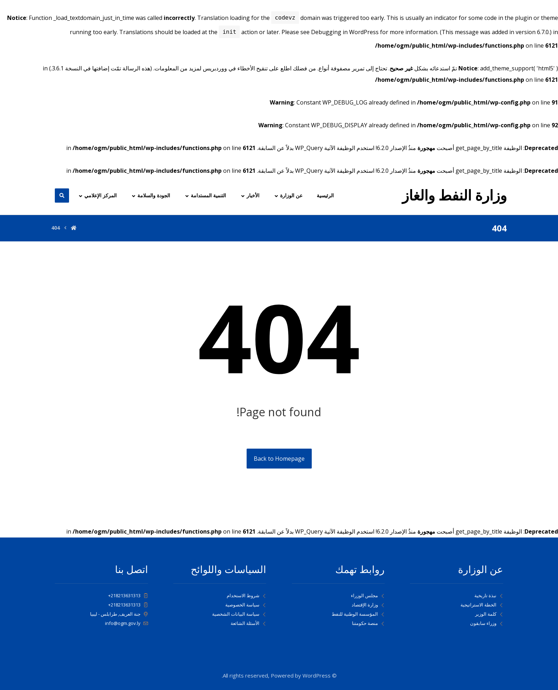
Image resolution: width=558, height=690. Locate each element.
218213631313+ (128, 595)
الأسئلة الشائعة (248, 623)
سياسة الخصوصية (245, 604)
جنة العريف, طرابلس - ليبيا (119, 614)
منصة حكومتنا (368, 623)
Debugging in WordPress (345, 32)
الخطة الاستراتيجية (481, 604)
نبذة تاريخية (488, 595)
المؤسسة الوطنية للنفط (358, 614)
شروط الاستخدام (246, 595)
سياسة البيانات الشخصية (239, 614)
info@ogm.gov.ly (126, 623)
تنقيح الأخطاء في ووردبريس (235, 68)
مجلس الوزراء (368, 595)
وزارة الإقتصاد (368, 604)
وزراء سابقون (486, 623)
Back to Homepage (279, 458)
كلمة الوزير (489, 614)
